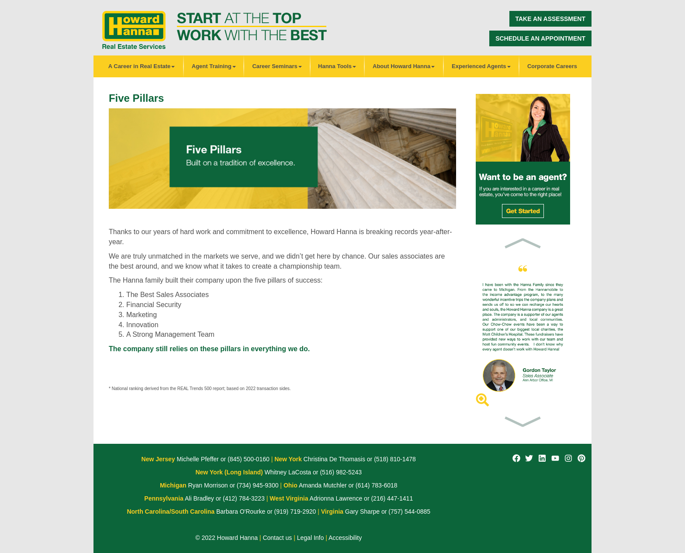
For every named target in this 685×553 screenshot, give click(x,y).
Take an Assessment (550, 18)
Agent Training (214, 66)
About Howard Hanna (404, 66)
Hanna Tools (337, 66)
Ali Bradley (198, 498)
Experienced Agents (481, 66)
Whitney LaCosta (287, 472)
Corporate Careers (552, 66)
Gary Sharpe (361, 511)
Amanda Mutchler (322, 485)
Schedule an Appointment (540, 38)
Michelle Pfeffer (197, 459)
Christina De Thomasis (333, 459)
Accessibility (345, 537)
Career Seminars (276, 66)
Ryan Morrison (207, 485)
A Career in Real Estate (141, 66)
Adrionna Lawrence (335, 498)
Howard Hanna (237, 537)
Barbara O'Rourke (239, 511)
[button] (522, 242)
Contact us (276, 537)
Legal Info (310, 537)
